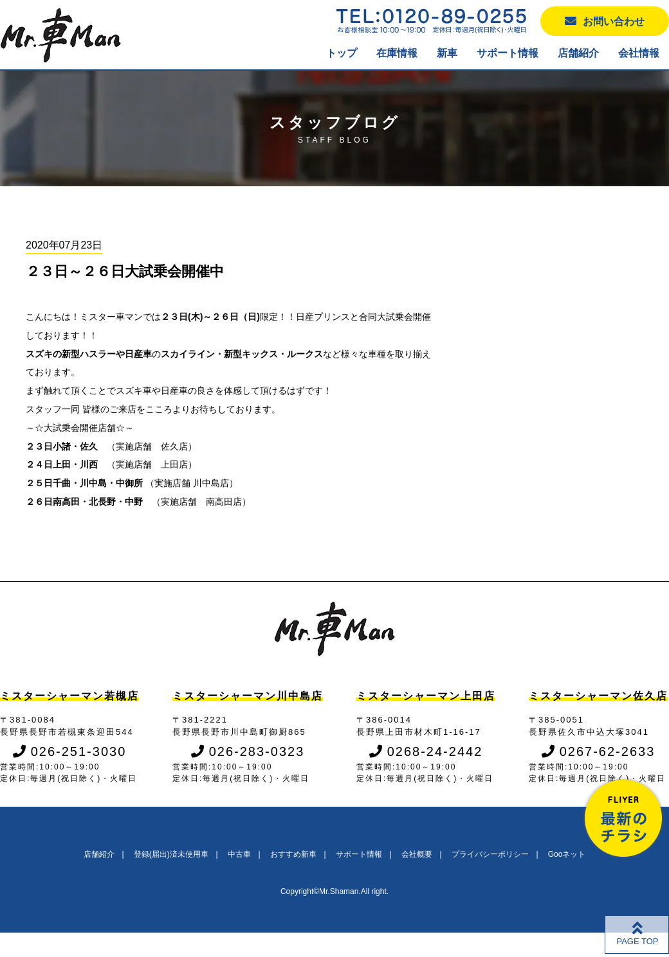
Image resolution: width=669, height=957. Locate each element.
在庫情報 (396, 53)
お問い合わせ (605, 21)
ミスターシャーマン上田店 (425, 695)
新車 (447, 53)
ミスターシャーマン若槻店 (69, 695)
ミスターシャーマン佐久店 (598, 695)
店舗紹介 (578, 53)
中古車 (239, 854)
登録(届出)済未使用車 (171, 854)
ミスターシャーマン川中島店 (247, 695)
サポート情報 (507, 53)
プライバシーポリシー (490, 854)
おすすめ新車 (293, 854)
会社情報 (638, 53)
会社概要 (416, 854)
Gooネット (567, 854)
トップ (341, 53)
